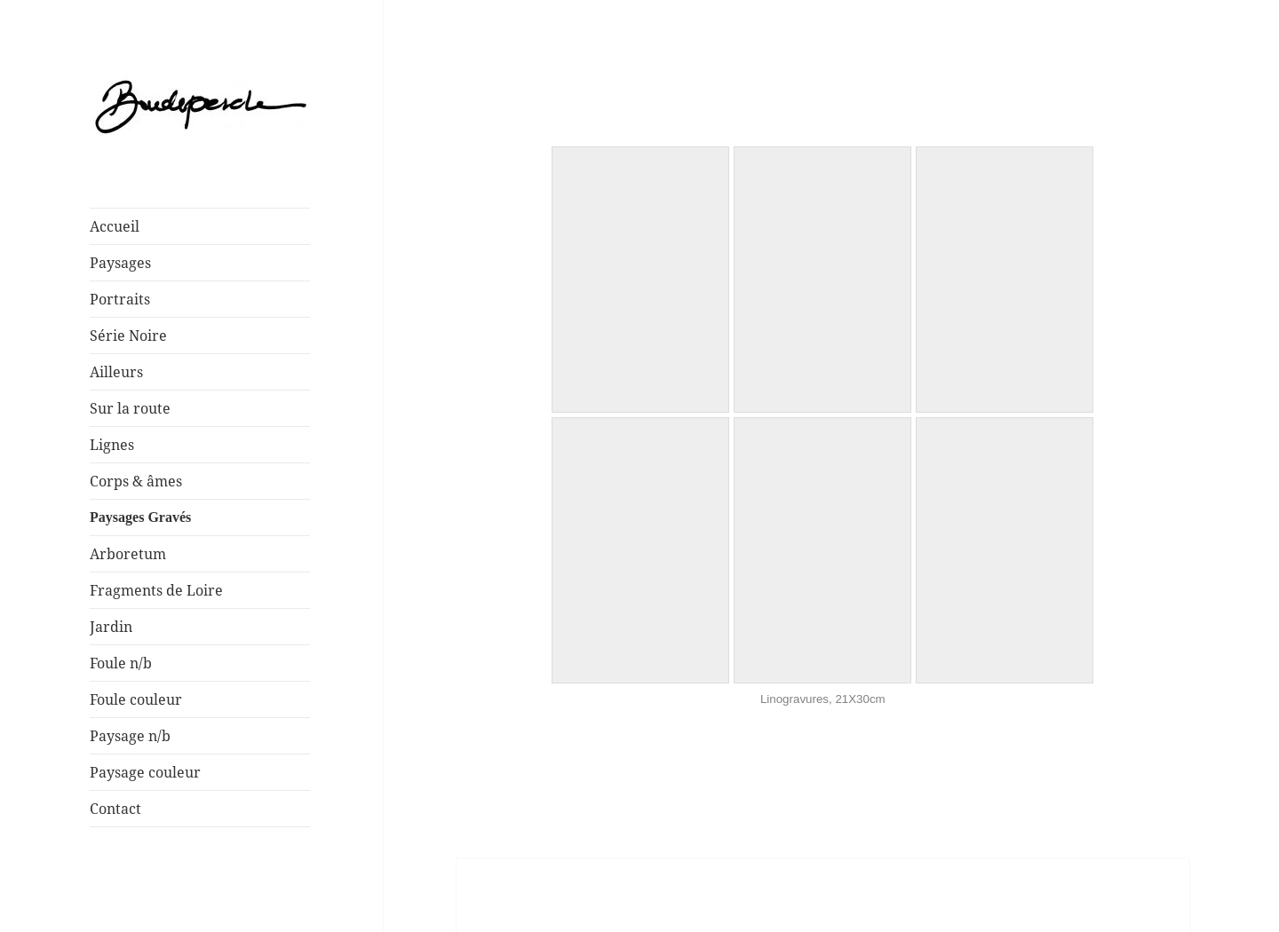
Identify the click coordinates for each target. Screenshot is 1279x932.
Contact (115, 808)
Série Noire (128, 335)
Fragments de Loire (156, 590)
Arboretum (128, 554)
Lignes (112, 444)
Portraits (120, 299)
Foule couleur (136, 699)
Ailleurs (116, 372)
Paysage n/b (130, 736)
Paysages (120, 262)
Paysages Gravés (140, 517)
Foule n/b (121, 663)
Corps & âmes (136, 481)
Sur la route (130, 408)
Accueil (114, 226)
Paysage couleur (145, 772)
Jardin (111, 626)
